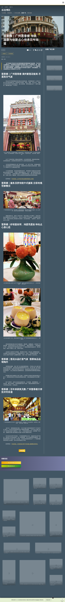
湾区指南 (29, 13)
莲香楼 (4, 53)
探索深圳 (9, 13)
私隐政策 (37, 599)
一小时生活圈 (16, 13)
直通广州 (23, 13)
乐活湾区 (5, 10)
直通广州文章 (49, 49)
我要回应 (22, 450)
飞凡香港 (3, 13)
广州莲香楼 (10, 53)
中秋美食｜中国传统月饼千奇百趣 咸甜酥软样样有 (25, 444)
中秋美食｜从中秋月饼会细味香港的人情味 (23, 178)
